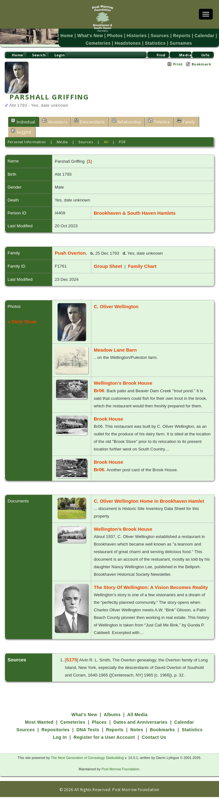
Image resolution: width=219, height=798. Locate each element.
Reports (180, 35)
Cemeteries (100, 43)
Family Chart (142, 266)
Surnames (179, 43)
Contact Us (154, 737)
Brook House (108, 419)
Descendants (87, 121)
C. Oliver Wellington (116, 306)
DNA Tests (87, 729)
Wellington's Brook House (123, 383)
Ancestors (53, 121)
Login (59, 55)
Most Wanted (39, 722)
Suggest (21, 131)
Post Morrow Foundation (120, 769)
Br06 (99, 390)
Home (69, 35)
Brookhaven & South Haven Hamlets (135, 213)
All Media (137, 714)
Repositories (56, 729)
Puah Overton (70, 253)
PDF (122, 141)
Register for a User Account (104, 737)
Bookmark (201, 64)
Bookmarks (162, 729)
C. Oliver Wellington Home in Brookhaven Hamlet (149, 501)
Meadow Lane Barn (115, 350)
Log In (60, 737)
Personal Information (27, 141)
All (106, 141)
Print (178, 64)
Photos (115, 35)
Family (180, 121)
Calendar (202, 35)
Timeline (154, 121)
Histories (136, 35)
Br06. (100, 469)
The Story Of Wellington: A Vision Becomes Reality (151, 587)
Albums (112, 714)
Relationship (123, 121)
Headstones (128, 43)
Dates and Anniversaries (140, 722)
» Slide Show (22, 321)
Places (99, 722)
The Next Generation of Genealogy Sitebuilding (87, 758)
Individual (22, 121)
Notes (136, 729)
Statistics (155, 43)
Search (38, 55)
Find (161, 55)
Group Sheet (108, 266)
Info (205, 55)
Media (185, 55)
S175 (71, 659)
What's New (92, 35)
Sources (159, 35)
